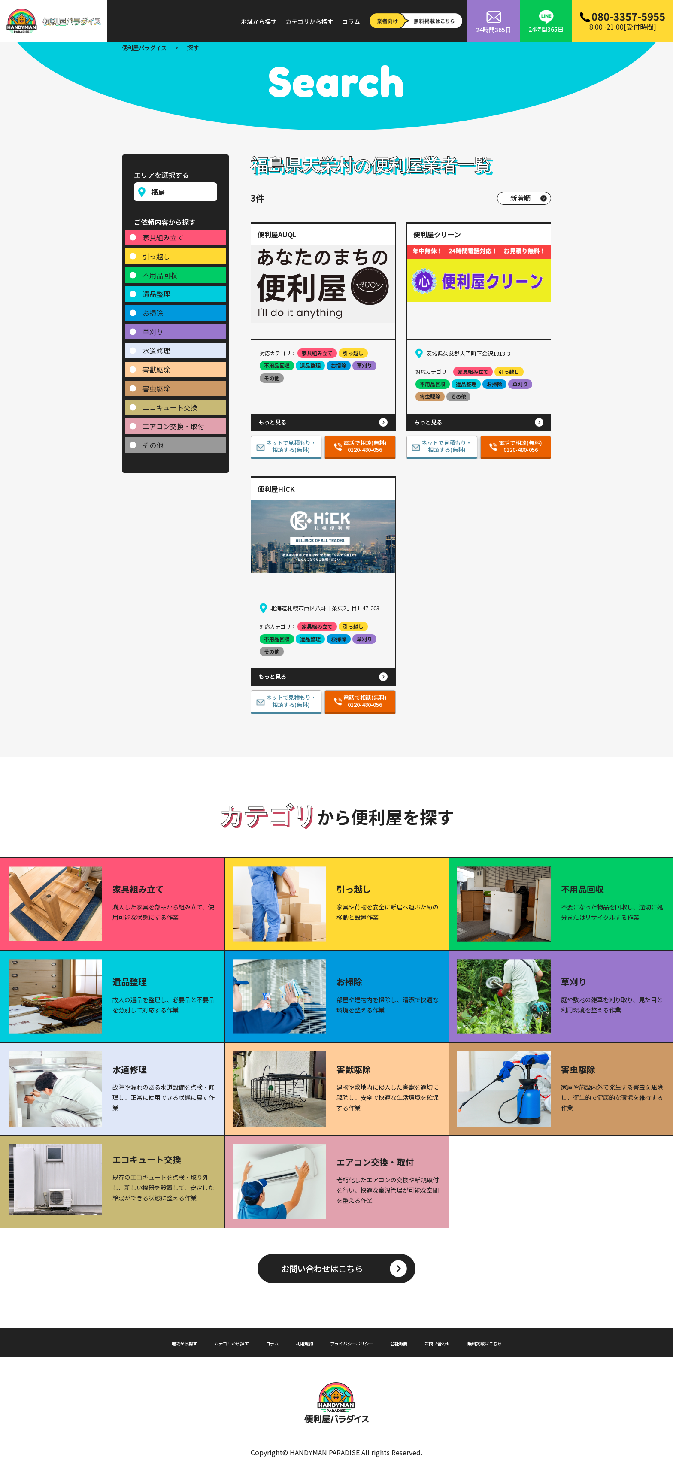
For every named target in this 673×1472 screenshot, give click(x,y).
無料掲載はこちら (520, 1342)
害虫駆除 (156, 385)
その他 (152, 441)
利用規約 (295, 1342)
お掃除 (152, 309)
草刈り (152, 328)
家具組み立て (163, 234)
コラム (351, 21)
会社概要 (413, 1342)
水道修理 (156, 347)
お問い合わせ (461, 1342)
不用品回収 (159, 272)
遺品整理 (156, 290)
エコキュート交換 (169, 404)
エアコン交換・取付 (173, 423)
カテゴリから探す (309, 21)
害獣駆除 (156, 366)
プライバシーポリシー (354, 1342)
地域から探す (259, 21)
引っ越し (156, 253)
